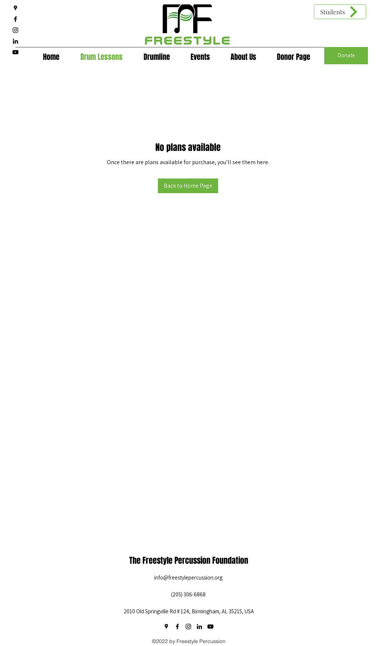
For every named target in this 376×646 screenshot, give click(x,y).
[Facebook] (15, 19)
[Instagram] (15, 30)
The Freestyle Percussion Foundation (188, 560)
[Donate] (346, 55)
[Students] (340, 11)
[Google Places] (15, 8)
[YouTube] (15, 52)
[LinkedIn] (15, 41)
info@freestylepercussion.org (188, 577)
